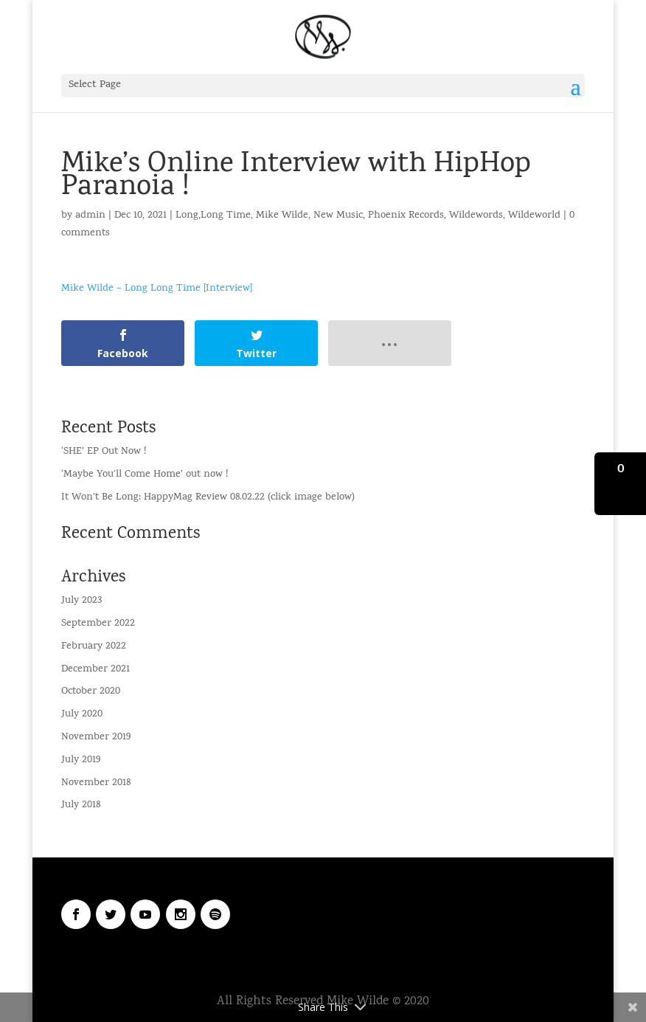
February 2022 (93, 647)
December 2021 (95, 669)
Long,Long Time (213, 216)
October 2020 (90, 692)
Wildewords (476, 216)
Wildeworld (534, 216)
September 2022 (98, 624)
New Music (338, 216)
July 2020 (82, 714)
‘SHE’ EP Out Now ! (103, 452)
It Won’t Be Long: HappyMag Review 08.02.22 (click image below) (208, 497)
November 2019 (96, 737)
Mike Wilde (282, 216)
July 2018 (80, 805)
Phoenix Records (406, 216)
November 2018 (96, 783)
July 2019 (80, 760)
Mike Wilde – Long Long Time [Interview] (156, 289)
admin (90, 216)
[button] (620, 483)
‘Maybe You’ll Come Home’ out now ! (144, 475)
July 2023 (81, 601)
